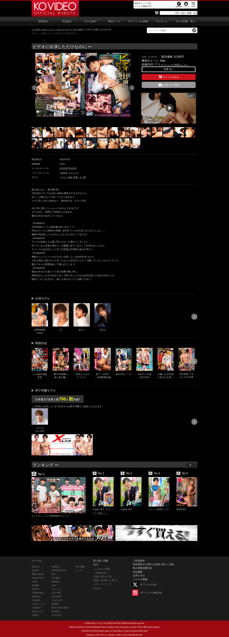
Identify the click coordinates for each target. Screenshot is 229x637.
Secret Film (38, 578)
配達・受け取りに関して (106, 580)
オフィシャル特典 (138, 21)
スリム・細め (66, 177)
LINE (35, 581)
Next (132, 88)
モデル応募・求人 (185, 21)
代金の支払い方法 (103, 576)
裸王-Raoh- (38, 574)
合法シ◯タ (38, 611)
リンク (97, 588)
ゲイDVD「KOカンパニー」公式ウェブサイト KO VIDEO (57, 29)
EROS (35, 570)
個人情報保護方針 (142, 568)
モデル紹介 (90, 21)
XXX (54, 585)
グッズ (78, 570)
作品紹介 (67, 21)
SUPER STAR (59, 570)
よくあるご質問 (102, 569)
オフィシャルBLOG (151, 592)
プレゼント (162, 21)
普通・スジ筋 (79, 177)
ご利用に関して (102, 573)
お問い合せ (139, 575)
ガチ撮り (56, 578)
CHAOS (73, 168)
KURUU (36, 596)
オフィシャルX (148, 584)
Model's (56, 581)
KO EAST (64, 168)
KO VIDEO (99, 623)
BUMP (35, 585)
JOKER (36, 600)
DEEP (35, 615)
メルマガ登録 (140, 579)
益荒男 (55, 604)
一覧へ (191, 465)
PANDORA (38, 592)
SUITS (35, 589)
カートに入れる (168, 76)
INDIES (56, 566)
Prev (34, 88)
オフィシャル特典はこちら (174, 64)
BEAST (36, 566)
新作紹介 (43, 21)
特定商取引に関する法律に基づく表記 (153, 564)
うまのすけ (57, 600)
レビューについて (103, 584)
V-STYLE (56, 615)
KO (53, 574)
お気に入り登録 (171, 84)
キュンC (56, 589)
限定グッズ (114, 21)
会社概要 (137, 571)
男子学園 (79, 566)
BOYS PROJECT (61, 607)
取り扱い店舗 (100, 560)
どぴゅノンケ (39, 604)
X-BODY (36, 607)
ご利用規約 (139, 560)
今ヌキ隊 (56, 592)
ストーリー (74, 173)
